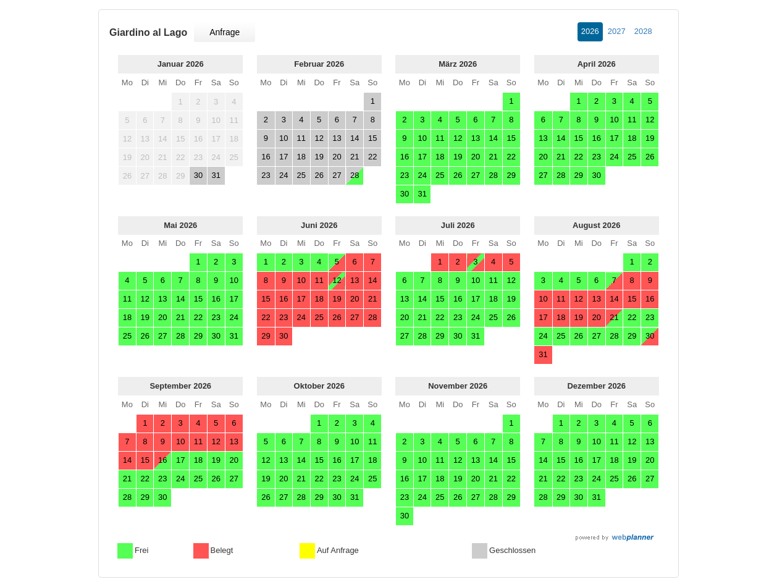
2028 (643, 31)
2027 (617, 31)
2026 (590, 31)
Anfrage (224, 32)
